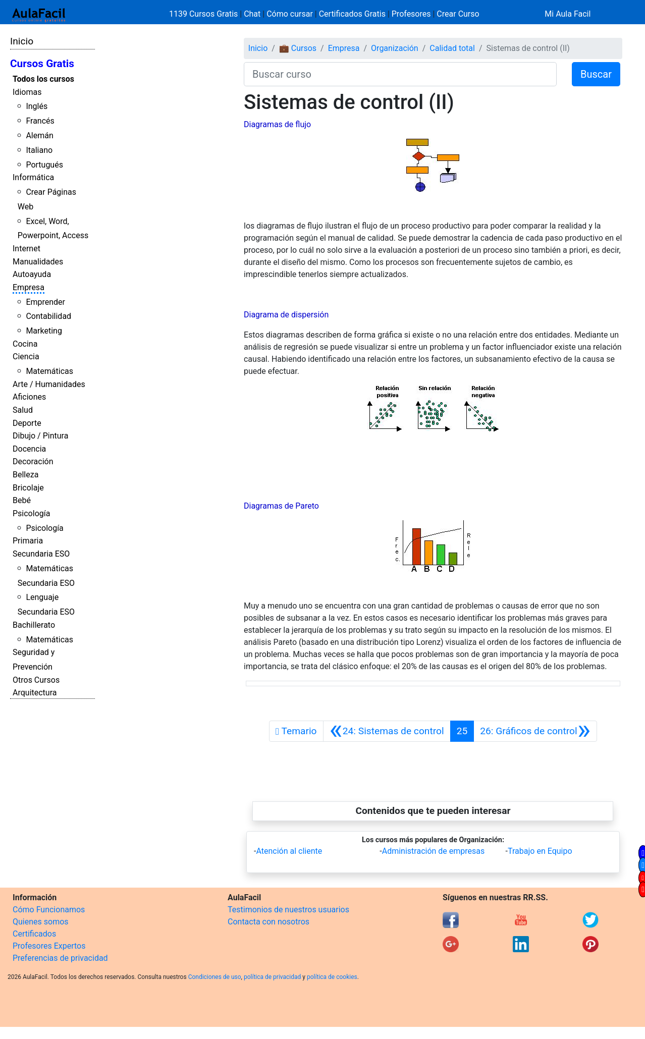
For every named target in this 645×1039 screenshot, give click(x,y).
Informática (33, 177)
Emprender (45, 302)
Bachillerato (34, 625)
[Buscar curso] (400, 74)
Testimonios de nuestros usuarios (288, 909)
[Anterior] (387, 731)
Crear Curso (458, 14)
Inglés (36, 106)
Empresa (28, 287)
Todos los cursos (43, 79)
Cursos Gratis (42, 64)
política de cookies (332, 976)
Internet (26, 248)
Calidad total (452, 48)
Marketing (44, 331)
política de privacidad (272, 976)
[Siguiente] (535, 731)
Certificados (34, 934)
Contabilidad (48, 316)
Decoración (33, 461)
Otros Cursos (36, 680)
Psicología (31, 513)
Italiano (39, 150)
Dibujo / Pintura (40, 436)
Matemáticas (49, 371)
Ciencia (26, 356)
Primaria (28, 540)
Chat (252, 14)
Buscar (596, 74)
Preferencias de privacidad (60, 958)
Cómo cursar (289, 14)
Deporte (27, 423)
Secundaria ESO (41, 554)
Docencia (29, 449)
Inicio (21, 41)
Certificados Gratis (352, 14)
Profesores (411, 14)
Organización (394, 48)
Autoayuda (32, 274)
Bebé (22, 500)
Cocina (25, 344)
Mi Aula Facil (567, 14)
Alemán (39, 135)
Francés (40, 121)
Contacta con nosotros (268, 921)
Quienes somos (41, 921)
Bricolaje (28, 488)
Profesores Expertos (49, 946)
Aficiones (29, 397)
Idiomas (27, 92)
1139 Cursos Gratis (204, 14)
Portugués (44, 165)
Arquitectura (35, 692)
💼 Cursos (297, 48)
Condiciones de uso (214, 976)
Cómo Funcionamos (49, 909)
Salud (23, 410)
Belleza (25, 474)
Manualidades (38, 261)
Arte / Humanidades (49, 384)
